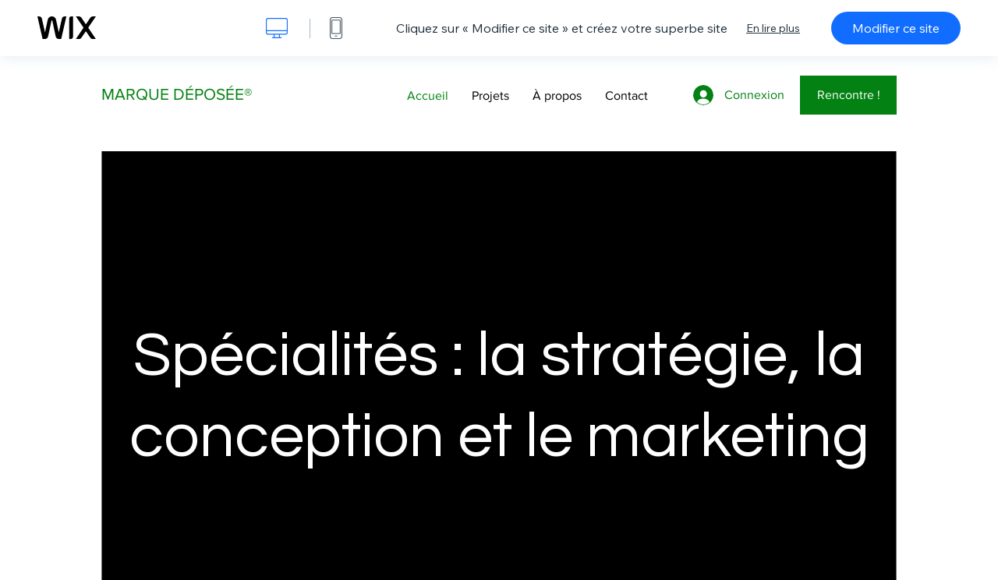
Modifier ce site (896, 28)
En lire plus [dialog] (773, 28)
